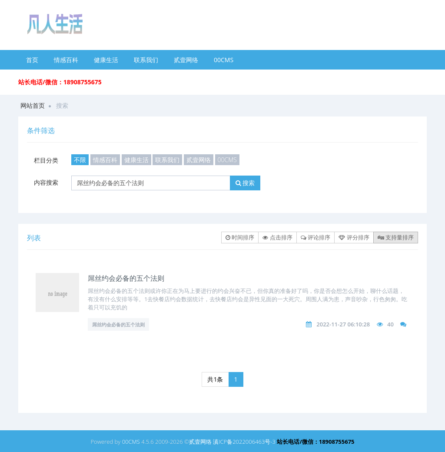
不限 (80, 160)
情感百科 (66, 60)
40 (390, 324)
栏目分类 (46, 160)
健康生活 (106, 60)
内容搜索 (46, 182)
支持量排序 (396, 237)
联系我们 (146, 60)
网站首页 (32, 105)
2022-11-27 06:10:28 (343, 324)
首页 (32, 60)
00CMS (223, 60)
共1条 (215, 379)
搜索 (245, 183)
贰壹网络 (186, 60)
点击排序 (277, 237)
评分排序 (354, 237)
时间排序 (240, 237)
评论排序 (315, 237)
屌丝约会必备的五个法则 (126, 278)
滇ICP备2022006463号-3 (244, 441)
